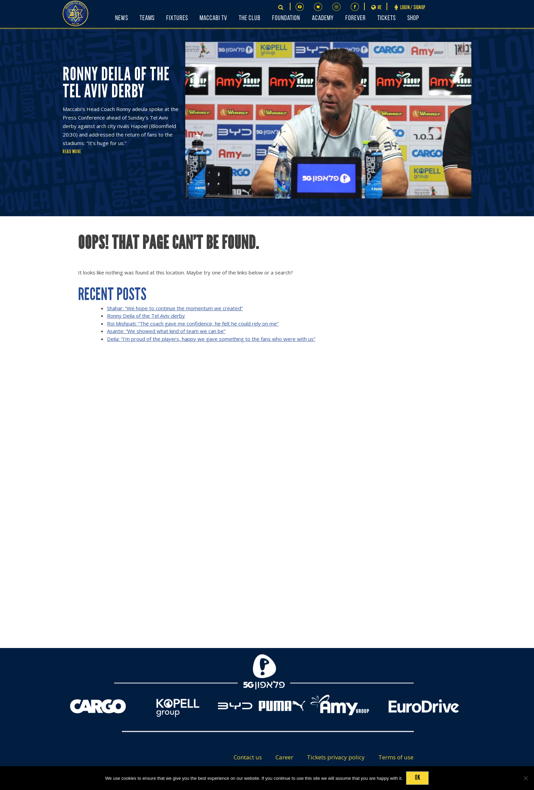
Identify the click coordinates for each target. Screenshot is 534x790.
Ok (417, 777)
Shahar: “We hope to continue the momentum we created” (175, 308)
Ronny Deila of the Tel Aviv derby (146, 315)
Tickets (386, 18)
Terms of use (395, 757)
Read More (72, 151)
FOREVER (355, 18)
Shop (413, 18)
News (121, 18)
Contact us (248, 757)
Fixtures (177, 18)
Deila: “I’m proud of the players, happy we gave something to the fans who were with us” (211, 338)
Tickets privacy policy (336, 757)
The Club (250, 18)
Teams (147, 18)
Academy (323, 18)
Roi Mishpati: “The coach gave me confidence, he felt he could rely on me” (193, 323)
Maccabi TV (213, 18)
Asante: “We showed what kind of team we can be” (166, 331)
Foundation (286, 18)
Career (284, 757)
